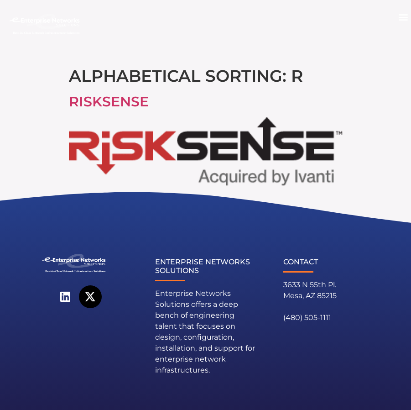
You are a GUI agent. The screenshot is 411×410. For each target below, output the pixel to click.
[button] (403, 17)
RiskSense (109, 101)
